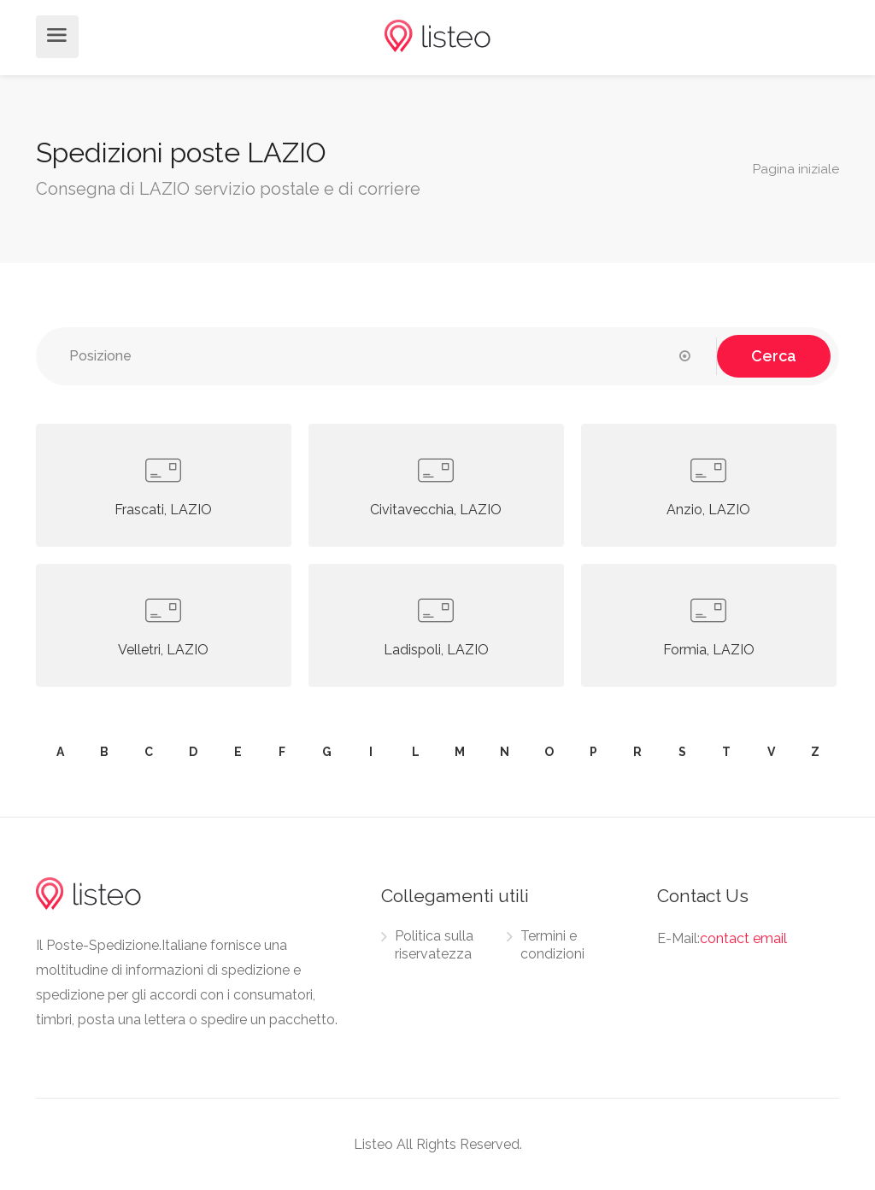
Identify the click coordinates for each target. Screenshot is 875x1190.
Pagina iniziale (796, 169)
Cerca (773, 356)
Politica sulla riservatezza (434, 945)
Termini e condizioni (552, 945)
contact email (743, 938)
